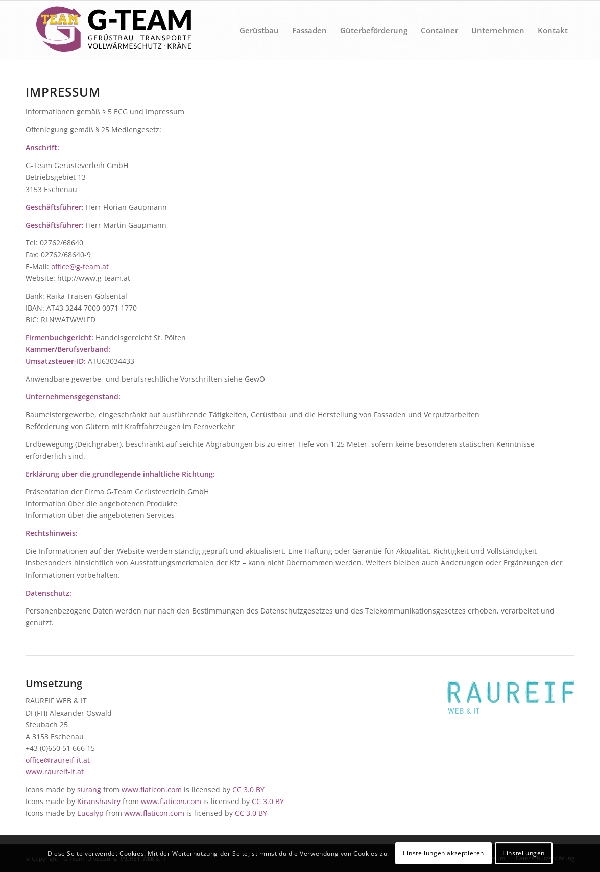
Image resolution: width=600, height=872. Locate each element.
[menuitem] (259, 30)
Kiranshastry (99, 801)
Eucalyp (90, 813)
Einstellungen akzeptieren (443, 853)
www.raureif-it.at (55, 771)
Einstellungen (523, 853)
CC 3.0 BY (248, 789)
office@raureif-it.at (58, 760)
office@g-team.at (80, 266)
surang (89, 789)
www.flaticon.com (152, 789)
